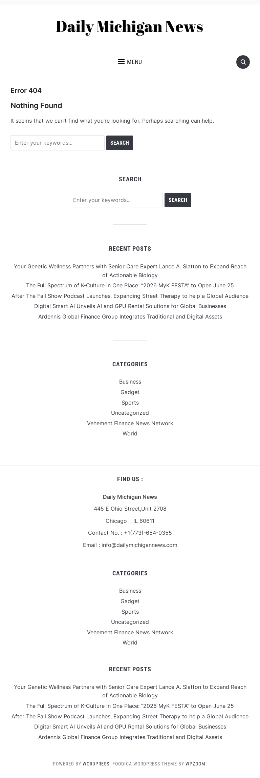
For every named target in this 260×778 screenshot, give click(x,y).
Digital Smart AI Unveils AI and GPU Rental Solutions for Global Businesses (130, 306)
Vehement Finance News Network (130, 423)
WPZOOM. (196, 763)
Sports (130, 402)
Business (130, 381)
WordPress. (97, 763)
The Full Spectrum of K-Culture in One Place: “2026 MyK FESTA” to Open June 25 (130, 285)
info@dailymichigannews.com (139, 544)
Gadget (130, 392)
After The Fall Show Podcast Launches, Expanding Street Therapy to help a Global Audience (130, 295)
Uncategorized (130, 412)
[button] (130, 62)
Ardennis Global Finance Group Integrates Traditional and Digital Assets (130, 316)
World (130, 433)
